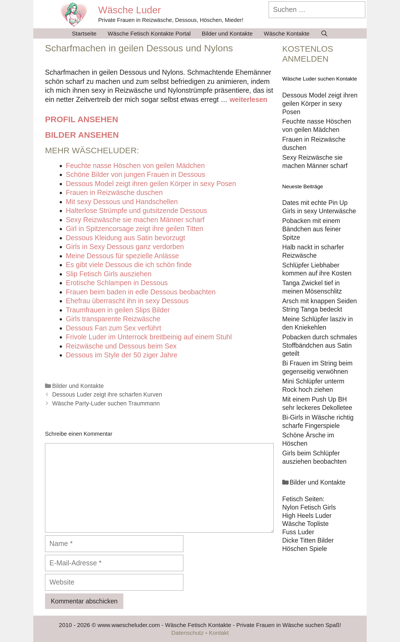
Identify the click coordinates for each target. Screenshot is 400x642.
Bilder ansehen (82, 134)
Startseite (84, 33)
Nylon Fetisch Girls (309, 507)
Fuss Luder (298, 532)
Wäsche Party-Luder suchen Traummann (106, 403)
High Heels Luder (307, 515)
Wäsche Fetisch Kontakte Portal (149, 33)
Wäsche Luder (129, 9)
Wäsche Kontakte (287, 33)
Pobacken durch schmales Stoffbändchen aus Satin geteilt (319, 345)
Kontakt (219, 633)
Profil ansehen (81, 119)
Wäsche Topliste (305, 523)
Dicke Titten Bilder (308, 540)
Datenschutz (187, 633)
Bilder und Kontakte (227, 33)
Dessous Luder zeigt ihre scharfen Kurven (107, 394)
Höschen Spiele (304, 548)
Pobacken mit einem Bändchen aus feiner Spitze (311, 229)
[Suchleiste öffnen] (324, 33)
